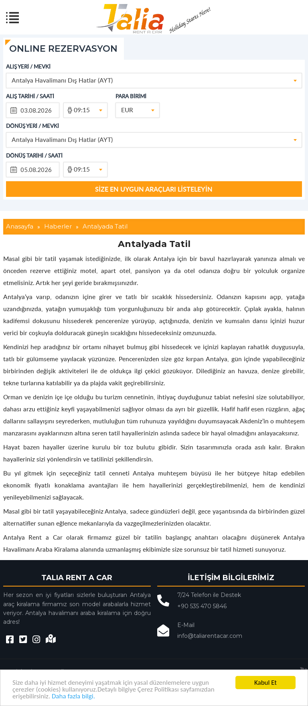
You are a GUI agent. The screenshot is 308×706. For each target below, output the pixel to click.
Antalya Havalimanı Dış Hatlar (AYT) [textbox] (62, 80)
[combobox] (154, 80)
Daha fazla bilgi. (73, 696)
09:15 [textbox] (82, 109)
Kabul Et (265, 682)
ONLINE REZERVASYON (63, 48)
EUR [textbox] (127, 109)
